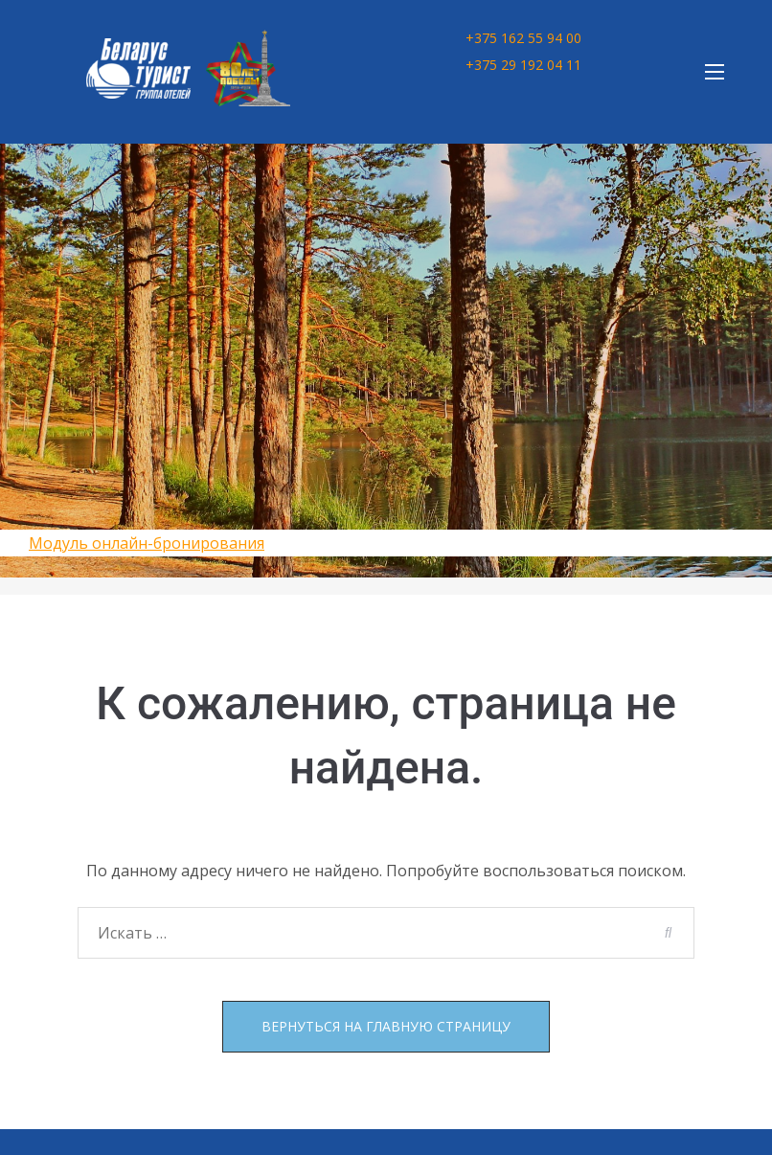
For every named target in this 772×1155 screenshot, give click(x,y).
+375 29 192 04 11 (523, 65)
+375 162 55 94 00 (523, 38)
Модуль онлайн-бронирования (146, 543)
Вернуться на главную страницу (386, 1026)
